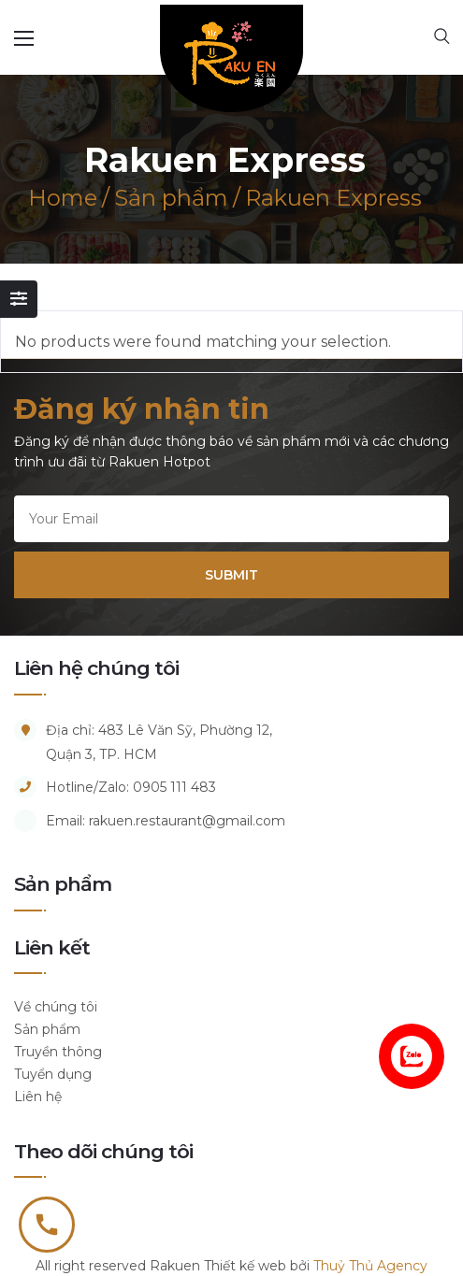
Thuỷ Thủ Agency (370, 1265)
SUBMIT (231, 574)
